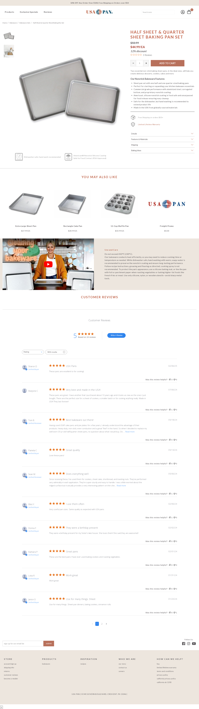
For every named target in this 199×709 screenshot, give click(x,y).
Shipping (134, 145)
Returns (7, 671)
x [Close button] (1, 707)
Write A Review (116, 335)
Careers (122, 671)
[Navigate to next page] (106, 624)
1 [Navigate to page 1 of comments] (97, 623)
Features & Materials (139, 139)
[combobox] (158, 12)
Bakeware (46, 664)
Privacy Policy (162, 675)
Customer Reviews (11, 675)
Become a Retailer (11, 679)
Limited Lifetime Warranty (149, 124)
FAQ (158, 664)
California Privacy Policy (166, 679)
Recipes (83, 664)
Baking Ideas (136, 150)
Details (134, 133)
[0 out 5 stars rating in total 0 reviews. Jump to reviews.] (141, 55)
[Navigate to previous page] (92, 624)
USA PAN (99, 12)
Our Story (122, 664)
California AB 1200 (164, 682)
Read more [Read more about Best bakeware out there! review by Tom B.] (130, 431)
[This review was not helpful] (174, 379)
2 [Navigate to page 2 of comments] (102, 623)
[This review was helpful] (170, 379)
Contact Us (123, 668)
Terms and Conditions (165, 671)
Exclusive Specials (29, 12)
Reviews (48, 12)
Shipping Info (9, 668)
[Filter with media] (56, 352)
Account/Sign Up (10, 664)
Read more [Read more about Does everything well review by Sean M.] (121, 485)
